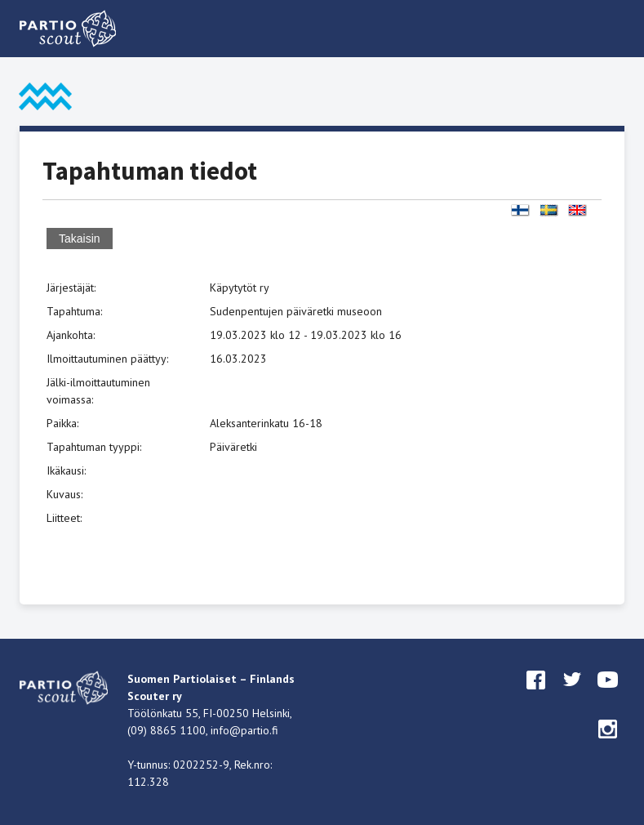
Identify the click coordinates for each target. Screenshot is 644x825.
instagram (608, 744)
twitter (572, 695)
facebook (536, 695)
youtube (608, 695)
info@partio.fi (244, 730)
